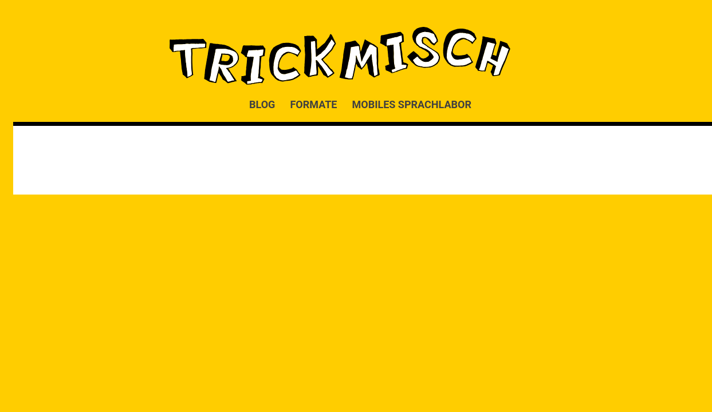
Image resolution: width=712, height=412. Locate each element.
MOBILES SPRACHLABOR (411, 104)
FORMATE (313, 104)
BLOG (262, 104)
